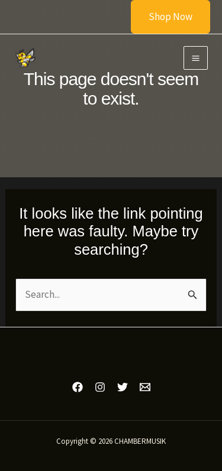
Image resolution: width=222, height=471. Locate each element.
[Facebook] (77, 387)
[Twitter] (122, 387)
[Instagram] (100, 387)
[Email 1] (145, 387)
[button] (163, 17)
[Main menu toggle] (196, 58)
